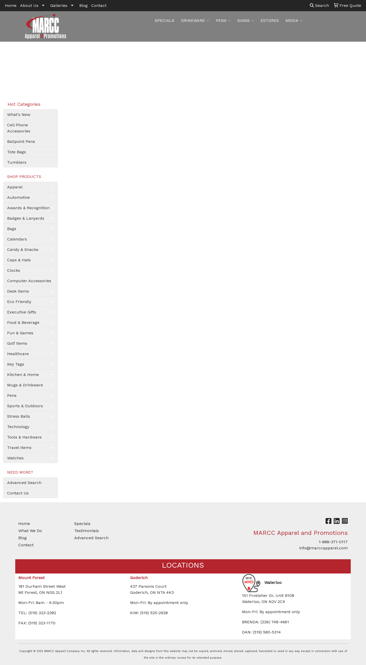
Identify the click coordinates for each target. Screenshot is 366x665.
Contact (98, 5)
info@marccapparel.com (323, 548)
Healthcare (18, 353)
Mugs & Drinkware (25, 385)
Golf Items (17, 343)
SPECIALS (164, 20)
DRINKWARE (195, 21)
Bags (11, 228)
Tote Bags (16, 151)
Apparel (15, 187)
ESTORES (270, 20)
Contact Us (18, 493)
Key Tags (15, 364)
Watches (15, 458)
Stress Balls (18, 416)
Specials (82, 523)
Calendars (17, 239)
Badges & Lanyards (25, 218)
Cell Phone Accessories (18, 128)
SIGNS (245, 21)
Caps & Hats (19, 260)
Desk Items (18, 291)
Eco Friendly (19, 301)
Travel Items (19, 447)
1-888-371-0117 (333, 541)
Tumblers (16, 162)
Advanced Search (24, 482)
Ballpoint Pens (21, 141)
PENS (223, 21)
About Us (29, 5)
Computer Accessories (29, 280)
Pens (12, 395)
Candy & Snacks (22, 249)
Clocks (13, 270)
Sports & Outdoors (25, 405)
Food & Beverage (23, 322)
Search (319, 5)
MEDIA (294, 21)
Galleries (58, 5)
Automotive (18, 197)
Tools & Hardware (24, 437)
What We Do (30, 530)
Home (11, 5)
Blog (83, 5)
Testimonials (86, 530)
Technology (18, 426)
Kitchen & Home (23, 374)
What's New (18, 114)
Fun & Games (20, 332)
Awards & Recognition (28, 207)
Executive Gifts (21, 312)
